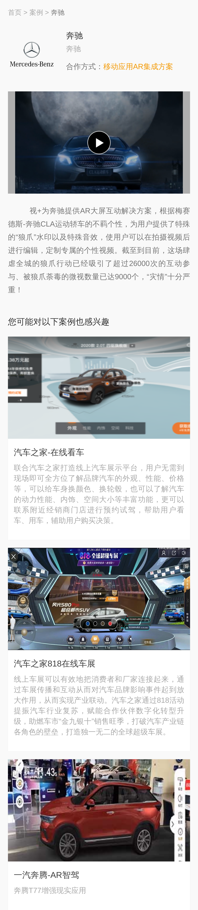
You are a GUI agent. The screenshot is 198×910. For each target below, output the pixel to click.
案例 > (39, 12)
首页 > (18, 12)
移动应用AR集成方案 (138, 66)
